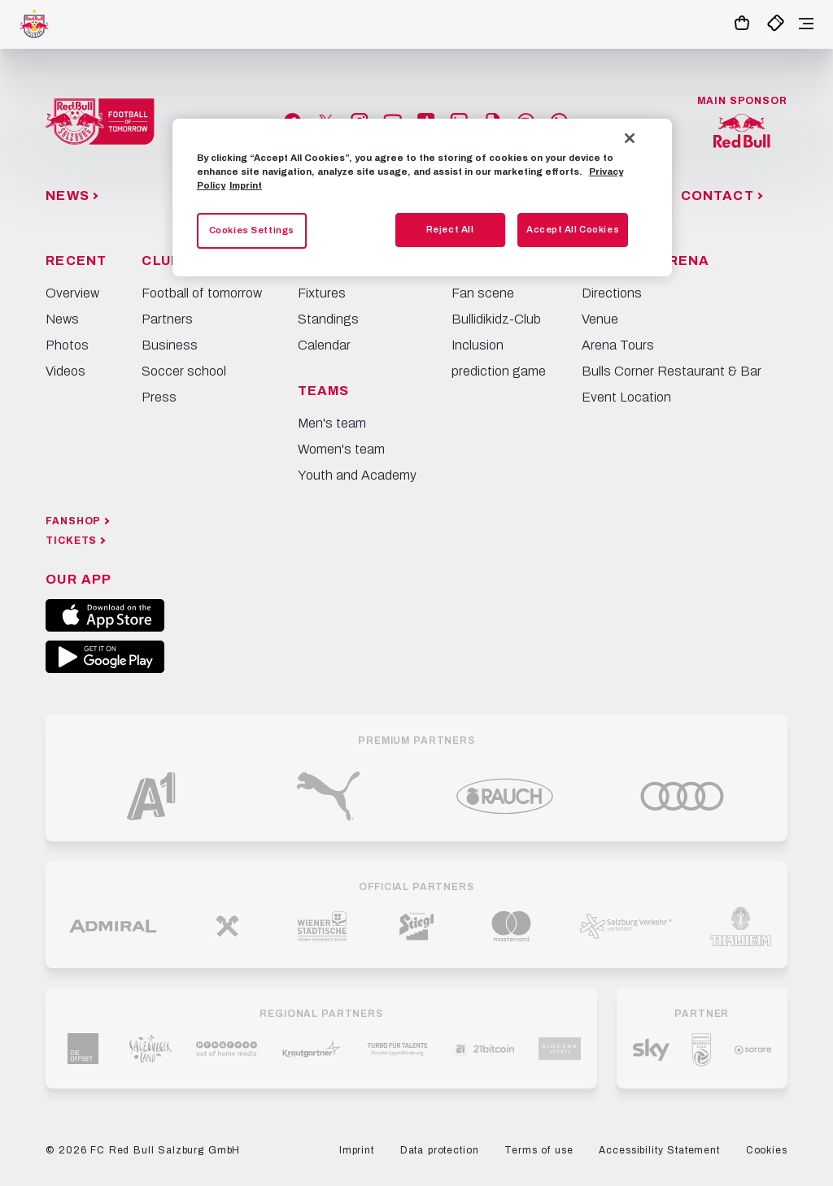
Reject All (450, 229)
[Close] (630, 138)
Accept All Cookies (572, 229)
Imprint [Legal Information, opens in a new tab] (245, 185)
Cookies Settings (251, 230)
